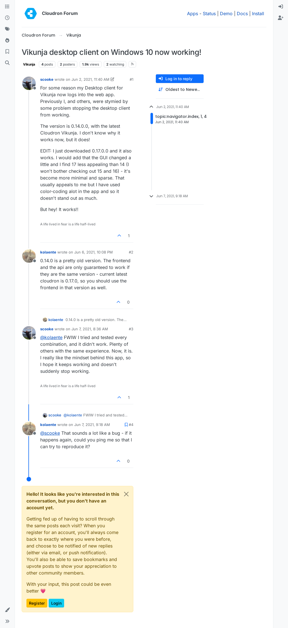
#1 (131, 79)
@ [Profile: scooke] (50, 433)
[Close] (126, 494)
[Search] (7, 63)
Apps (192, 13)
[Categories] (7, 6)
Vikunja (29, 64)
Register (37, 603)
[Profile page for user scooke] (29, 83)
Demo (226, 13)
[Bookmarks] (7, 51)
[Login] (281, 6)
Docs (242, 13)
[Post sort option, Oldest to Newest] (180, 89)
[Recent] (7, 18)
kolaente (48, 252)
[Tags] (7, 29)
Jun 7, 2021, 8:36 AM (89, 329)
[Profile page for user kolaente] (29, 256)
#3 (131, 329)
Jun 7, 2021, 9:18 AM (92, 424)
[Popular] (7, 40)
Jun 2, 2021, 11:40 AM (90, 79)
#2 (131, 252)
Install (258, 13)
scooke (46, 79)
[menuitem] (281, 6)
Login (56, 603)
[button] (7, 609)
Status (209, 13)
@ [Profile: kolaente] (51, 337)
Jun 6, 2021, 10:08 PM (93, 252)
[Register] (281, 18)
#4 (131, 424)
